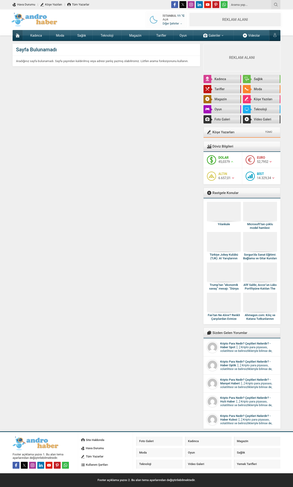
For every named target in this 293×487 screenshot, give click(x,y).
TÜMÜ (268, 132)
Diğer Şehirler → (172, 23)
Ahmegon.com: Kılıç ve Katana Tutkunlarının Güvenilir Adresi (260, 318)
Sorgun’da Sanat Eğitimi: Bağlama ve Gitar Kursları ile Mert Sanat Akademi (260, 258)
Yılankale (224, 224)
